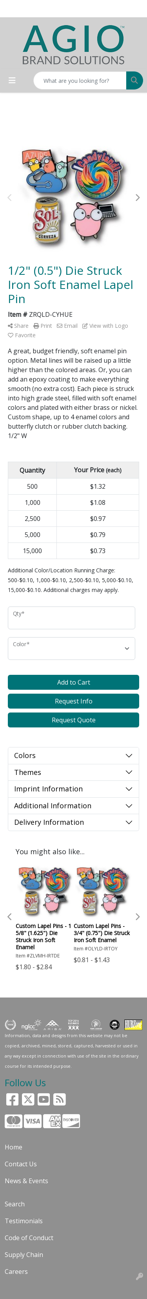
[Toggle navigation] (12, 80)
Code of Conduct (29, 1237)
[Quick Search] (80, 80)
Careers (16, 1271)
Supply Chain (24, 1254)
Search (15, 1204)
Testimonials (24, 1221)
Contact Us (21, 1164)
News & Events (26, 1181)
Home (13, 1147)
